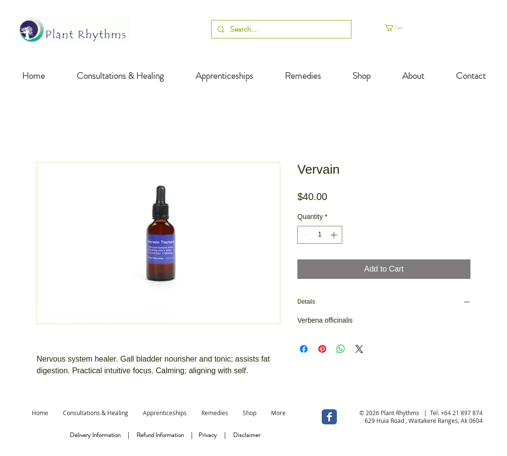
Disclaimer (246, 434)
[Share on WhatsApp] (341, 349)
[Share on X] (359, 349)
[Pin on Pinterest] (322, 349)
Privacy (207, 434)
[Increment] (335, 234)
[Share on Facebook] (304, 349)
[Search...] (280, 29)
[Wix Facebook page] (329, 416)
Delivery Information (95, 434)
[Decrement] (305, 234)
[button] (407, 27)
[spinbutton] (320, 234)
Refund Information (160, 434)
